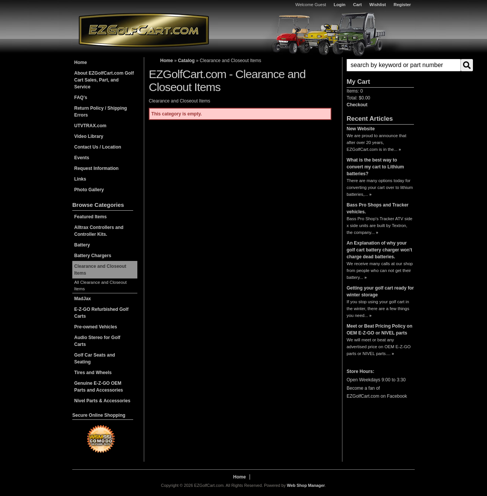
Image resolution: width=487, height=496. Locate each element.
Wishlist (377, 4)
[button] (380, 65)
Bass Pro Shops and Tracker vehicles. (378, 208)
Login (339, 4)
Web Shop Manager (306, 485)
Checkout (357, 104)
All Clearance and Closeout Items (100, 285)
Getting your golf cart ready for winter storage (380, 291)
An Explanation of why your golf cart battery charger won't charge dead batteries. (379, 249)
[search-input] (403, 65)
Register (402, 4)
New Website (361, 128)
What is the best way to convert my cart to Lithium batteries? (375, 166)
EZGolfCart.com (144, 30)
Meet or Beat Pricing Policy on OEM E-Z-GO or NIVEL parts (379, 329)
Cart (357, 4)
